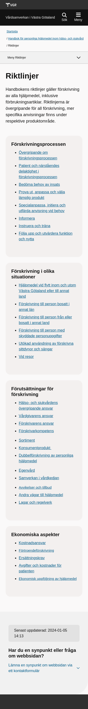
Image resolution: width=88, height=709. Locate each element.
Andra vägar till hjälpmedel (41, 495)
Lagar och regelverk (35, 502)
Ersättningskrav (32, 558)
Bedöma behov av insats (39, 184)
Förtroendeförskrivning (36, 550)
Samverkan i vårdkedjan (39, 478)
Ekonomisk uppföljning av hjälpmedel (48, 579)
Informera (27, 218)
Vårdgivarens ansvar (36, 416)
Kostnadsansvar (32, 543)
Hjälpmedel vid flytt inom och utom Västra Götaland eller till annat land (47, 290)
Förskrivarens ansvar (36, 423)
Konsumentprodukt (35, 448)
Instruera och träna (34, 226)
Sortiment (27, 440)
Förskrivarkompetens (36, 431)
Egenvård (27, 470)
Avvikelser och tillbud (35, 487)
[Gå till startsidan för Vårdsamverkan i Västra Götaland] (30, 17)
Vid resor (26, 357)
